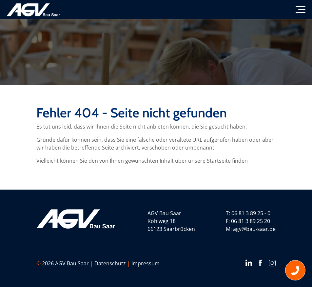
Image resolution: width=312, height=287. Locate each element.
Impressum (145, 263)
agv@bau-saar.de (254, 229)
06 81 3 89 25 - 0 (250, 213)
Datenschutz (110, 263)
